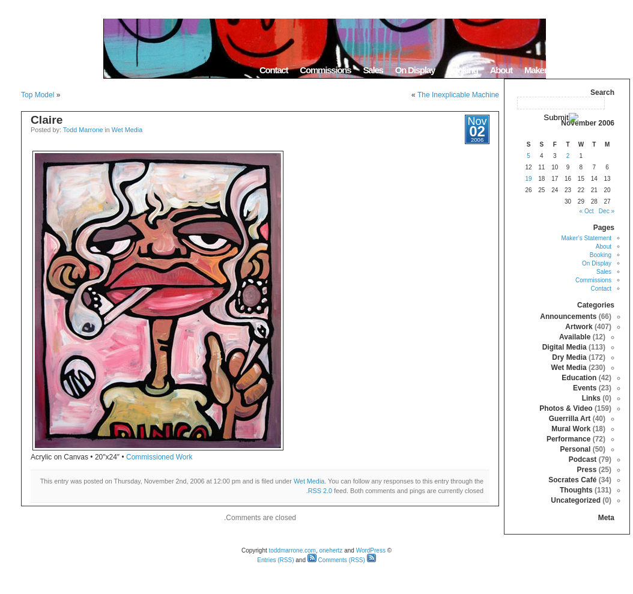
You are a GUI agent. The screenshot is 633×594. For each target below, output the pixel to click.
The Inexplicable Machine (458, 95)
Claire (46, 120)
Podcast (583, 459)
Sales (373, 70)
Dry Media (569, 357)
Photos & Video (565, 408)
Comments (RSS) (336, 560)
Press (587, 469)
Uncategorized (576, 500)
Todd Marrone (83, 129)
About (501, 70)
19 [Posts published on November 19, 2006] (528, 178)
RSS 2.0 (320, 490)
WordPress (371, 550)
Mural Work (570, 429)
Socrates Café (572, 480)
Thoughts (576, 490)
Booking (462, 70)
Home (615, 70)
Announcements (568, 316)
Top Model (37, 95)
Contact (273, 70)
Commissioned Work (159, 457)
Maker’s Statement (558, 70)
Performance (568, 439)
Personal (575, 449)
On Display (415, 70)
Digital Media (564, 347)
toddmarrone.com (292, 550)
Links (591, 398)
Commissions (325, 70)
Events (584, 388)
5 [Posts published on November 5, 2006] (528, 156)
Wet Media (127, 129)
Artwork (578, 327)
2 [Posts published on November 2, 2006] (568, 156)
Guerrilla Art (570, 418)
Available (574, 337)
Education (579, 378)
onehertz (330, 550)
